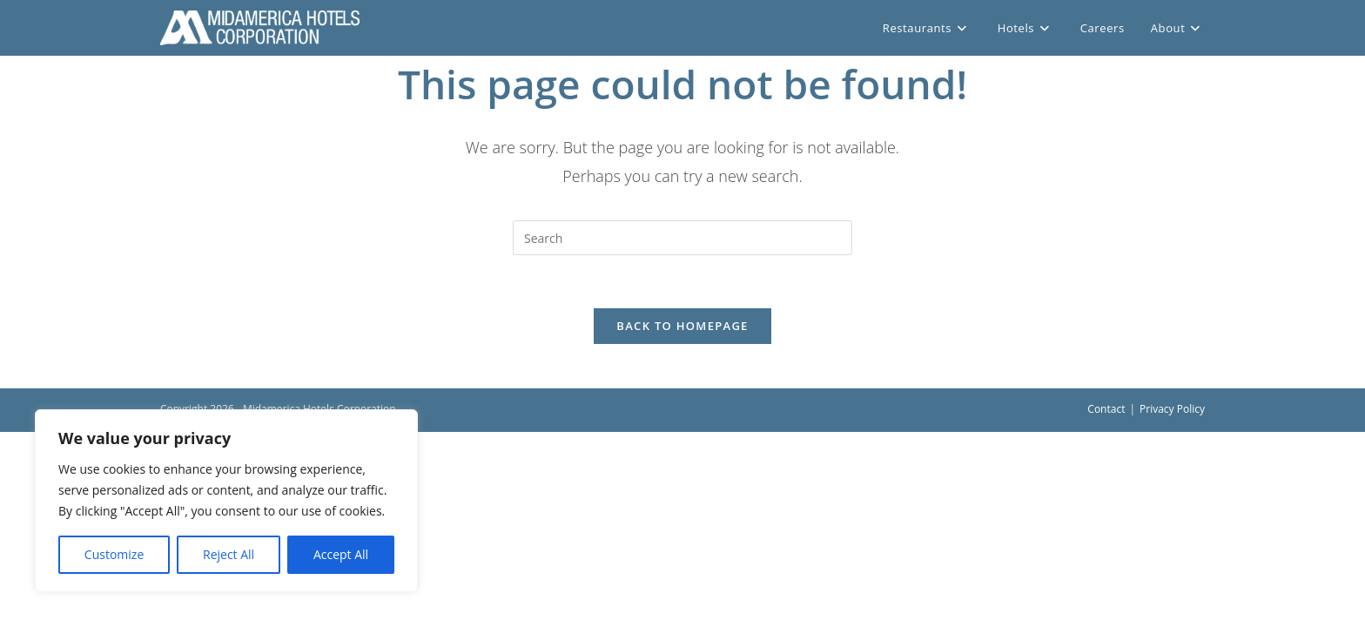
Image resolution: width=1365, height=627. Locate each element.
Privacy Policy (1172, 408)
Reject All (228, 554)
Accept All (340, 554)
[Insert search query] (682, 237)
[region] (226, 500)
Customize (114, 554)
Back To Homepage (682, 326)
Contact (1106, 408)
